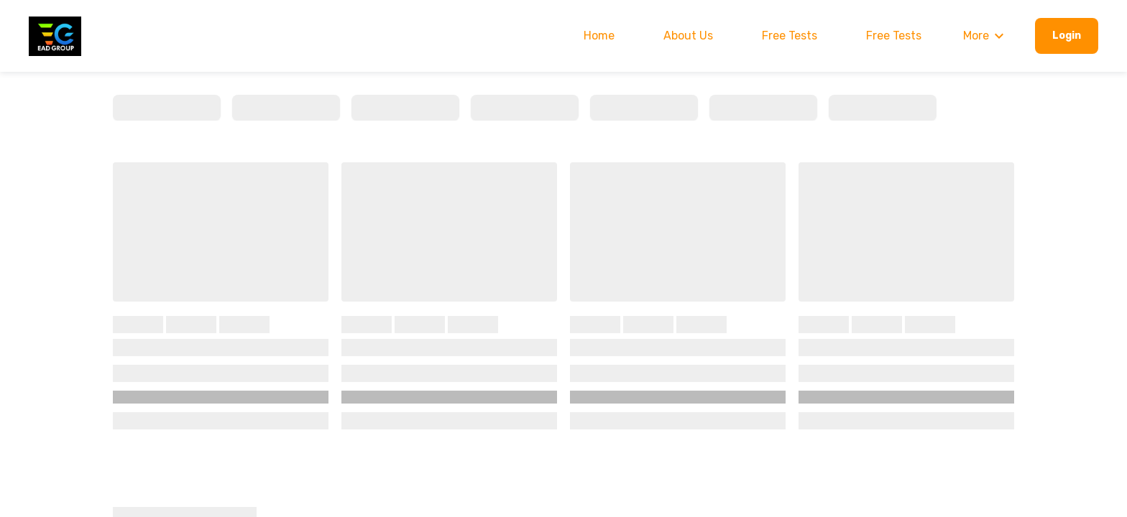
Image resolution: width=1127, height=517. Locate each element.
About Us (688, 35)
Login (1066, 35)
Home (599, 35)
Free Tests (789, 35)
